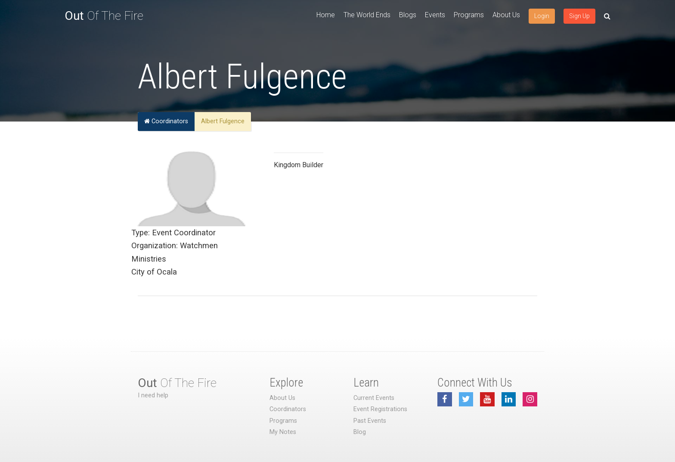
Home (325, 15)
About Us (506, 15)
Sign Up (579, 15)
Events (435, 15)
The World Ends (367, 15)
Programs (469, 15)
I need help (153, 395)
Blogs (407, 15)
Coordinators (166, 121)
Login (541, 15)
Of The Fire (104, 16)
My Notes (282, 432)
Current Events (373, 398)
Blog (359, 432)
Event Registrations (380, 409)
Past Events (369, 421)
